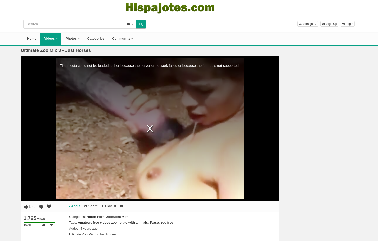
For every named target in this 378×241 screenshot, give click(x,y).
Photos (73, 38)
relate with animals (133, 222)
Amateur (84, 222)
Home (31, 38)
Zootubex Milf (117, 217)
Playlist (108, 206)
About (74, 206)
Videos (51, 38)
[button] (307, 24)
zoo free (167, 222)
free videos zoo (105, 222)
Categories (95, 38)
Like (30, 207)
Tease (154, 222)
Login (347, 24)
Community (122, 38)
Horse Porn (95, 217)
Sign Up (329, 24)
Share (91, 206)
